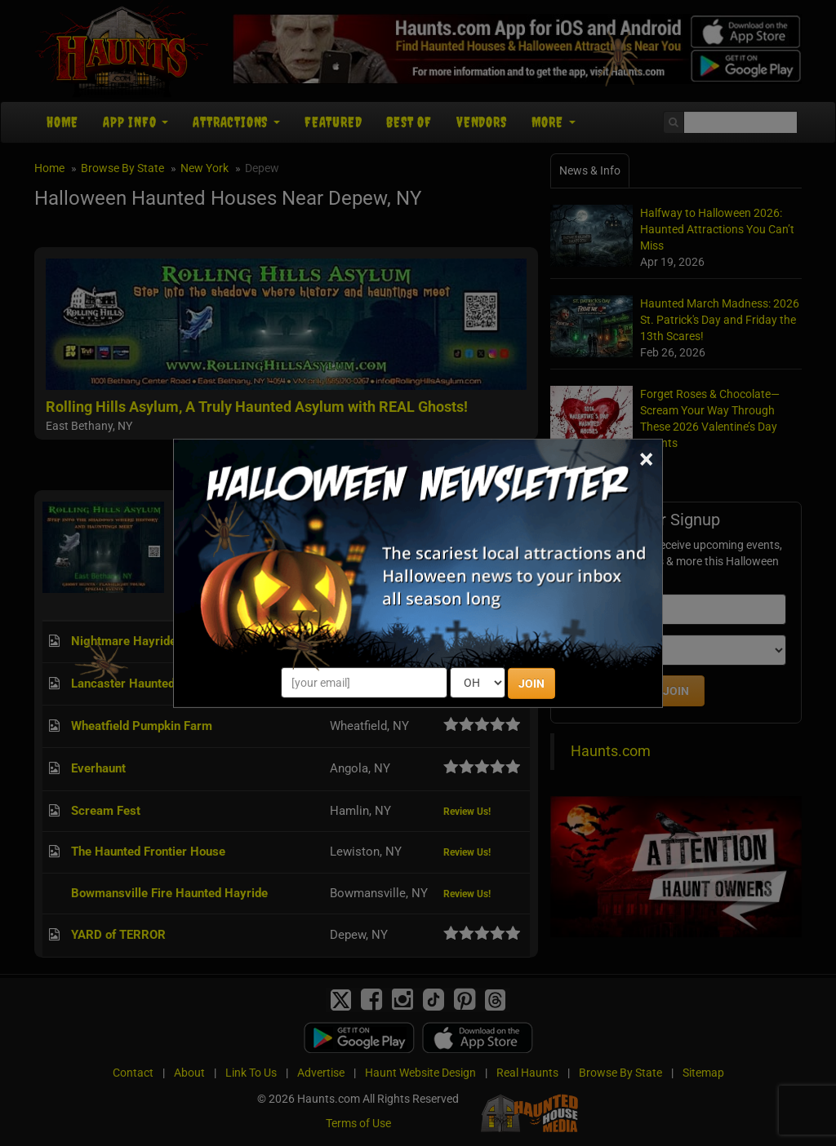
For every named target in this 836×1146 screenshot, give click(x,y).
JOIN (531, 683)
